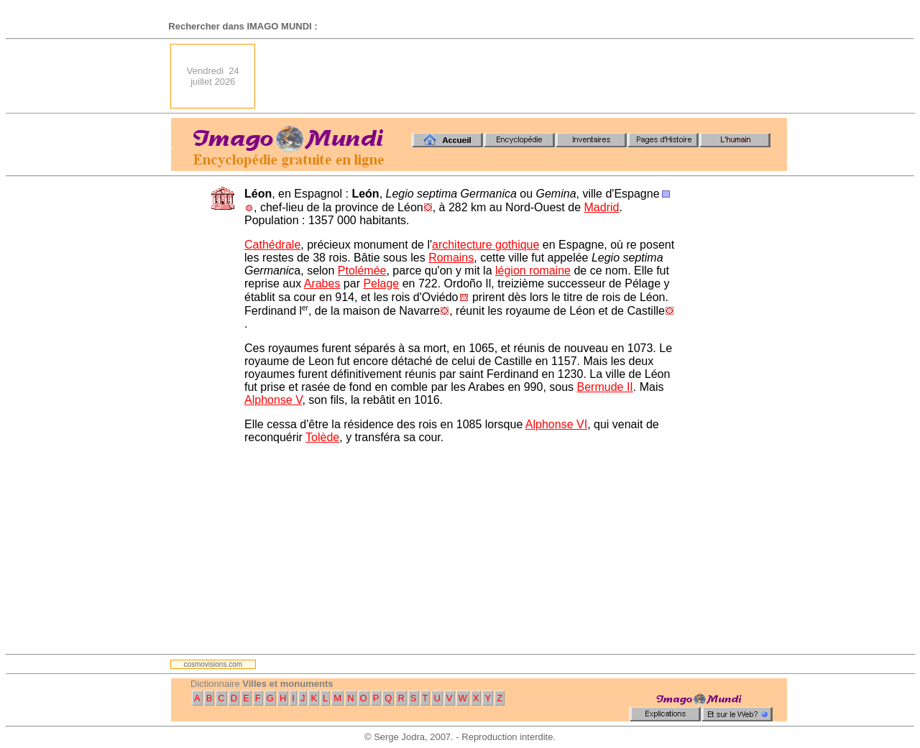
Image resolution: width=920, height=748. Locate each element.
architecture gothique (485, 245)
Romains (451, 257)
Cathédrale (272, 245)
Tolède (322, 437)
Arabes (322, 283)
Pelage (381, 283)
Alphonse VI (556, 424)
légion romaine (533, 270)
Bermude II (605, 387)
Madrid (602, 207)
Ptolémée (362, 270)
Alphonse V (273, 400)
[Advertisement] (525, 76)
